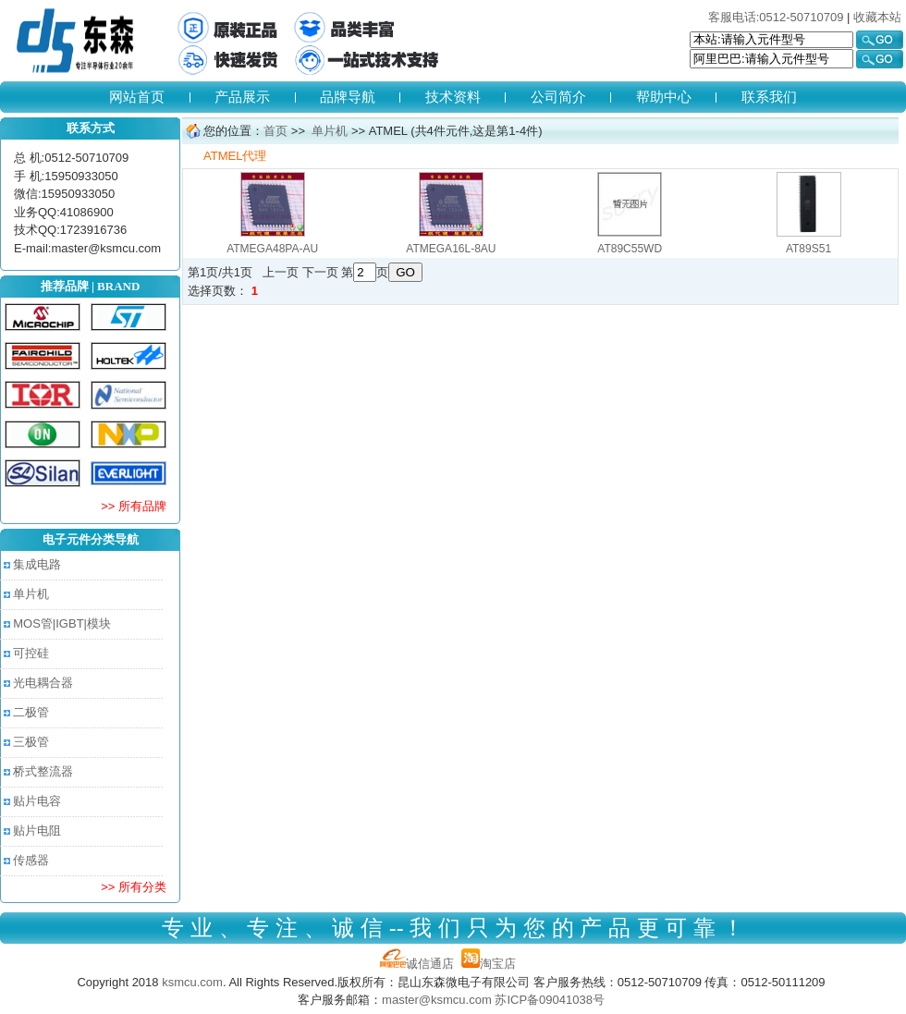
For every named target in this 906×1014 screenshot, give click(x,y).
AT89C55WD (629, 248)
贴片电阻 (37, 830)
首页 (275, 131)
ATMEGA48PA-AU (272, 248)
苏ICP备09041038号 (550, 1000)
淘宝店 (488, 964)
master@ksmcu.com (437, 1000)
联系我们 (769, 96)
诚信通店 (417, 964)
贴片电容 (37, 801)
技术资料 (453, 96)
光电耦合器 (43, 683)
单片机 (31, 594)
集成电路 (37, 564)
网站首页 (137, 96)
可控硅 (31, 653)
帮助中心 (664, 96)
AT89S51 (808, 248)
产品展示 (242, 96)
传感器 (31, 860)
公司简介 (558, 96)
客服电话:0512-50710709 (776, 17)
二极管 (31, 712)
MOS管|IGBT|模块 (62, 623)
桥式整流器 (43, 771)
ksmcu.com (192, 982)
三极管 (31, 742)
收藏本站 (877, 17)
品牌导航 (347, 96)
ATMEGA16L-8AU (451, 248)
